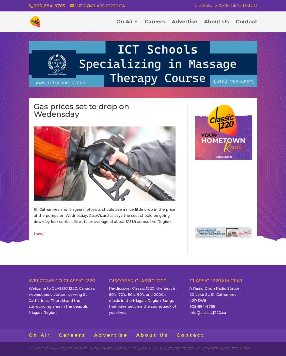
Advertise (184, 22)
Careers (155, 22)
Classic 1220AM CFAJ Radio (225, 5)
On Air (124, 22)
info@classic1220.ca (207, 312)
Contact (246, 22)
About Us (216, 22)
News (39, 233)
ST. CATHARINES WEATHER (223, 191)
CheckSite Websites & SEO (224, 349)
